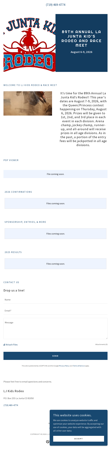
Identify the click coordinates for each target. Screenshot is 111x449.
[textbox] (55, 299)
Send (55, 356)
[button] (4, 344)
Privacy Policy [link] (64, 366)
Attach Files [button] (12, 344)
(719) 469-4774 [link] (55, 5)
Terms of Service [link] (79, 366)
